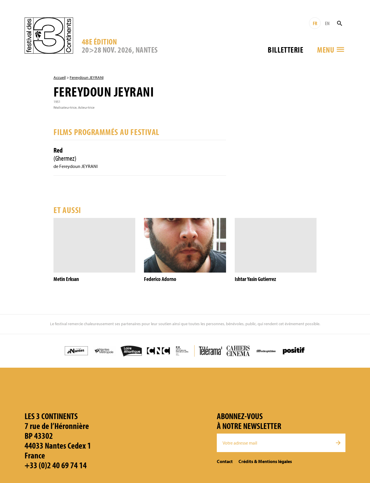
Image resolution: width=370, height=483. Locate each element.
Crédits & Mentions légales (265, 461)
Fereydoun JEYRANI (86, 77)
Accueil (59, 77)
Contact (225, 461)
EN (327, 23)
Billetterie (285, 50)
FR (315, 23)
